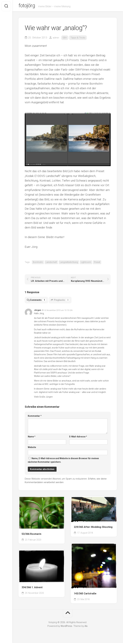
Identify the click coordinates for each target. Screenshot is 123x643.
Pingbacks (61, 301)
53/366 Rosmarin (31, 535)
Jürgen (37, 311)
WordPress (66, 627)
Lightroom (86, 263)
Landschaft (51, 263)
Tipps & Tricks (78, 38)
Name (31, 438)
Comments (37, 301)
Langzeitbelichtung (69, 263)
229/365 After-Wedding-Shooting (93, 528)
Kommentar (35, 417)
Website (32, 448)
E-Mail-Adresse (78, 438)
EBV (65, 38)
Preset (97, 263)
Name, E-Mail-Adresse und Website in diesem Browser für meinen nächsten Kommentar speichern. (63, 461)
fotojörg (28, 6)
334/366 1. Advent (32, 588)
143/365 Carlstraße (85, 594)
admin (56, 38)
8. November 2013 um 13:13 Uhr (59, 311)
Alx (86, 627)
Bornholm (38, 263)
